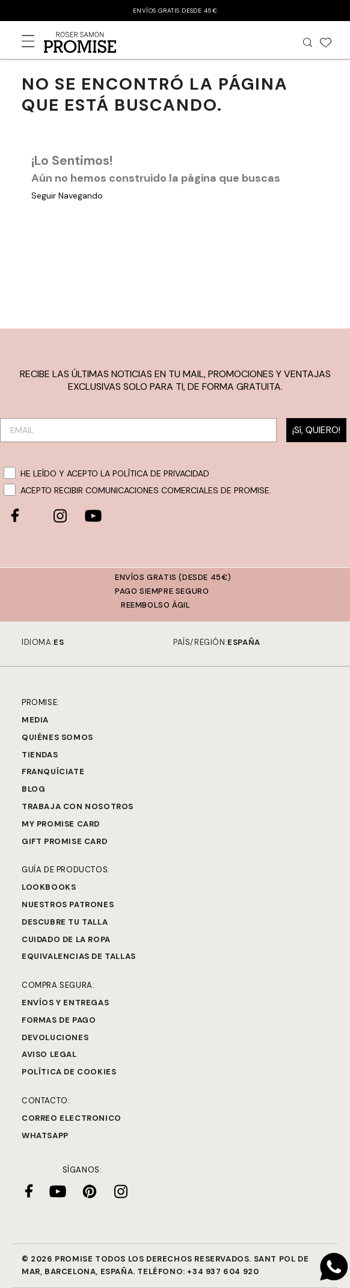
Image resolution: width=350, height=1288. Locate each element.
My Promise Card (61, 824)
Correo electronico (71, 1118)
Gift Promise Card (64, 841)
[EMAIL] (138, 430)
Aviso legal (49, 1054)
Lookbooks (49, 887)
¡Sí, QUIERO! (316, 430)
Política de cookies (69, 1072)
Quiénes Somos (57, 737)
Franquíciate (53, 771)
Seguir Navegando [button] (67, 195)
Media (35, 720)
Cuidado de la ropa (66, 939)
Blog (33, 789)
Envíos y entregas (65, 1002)
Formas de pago (59, 1020)
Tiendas (40, 755)
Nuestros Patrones (68, 904)
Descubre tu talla (65, 922)
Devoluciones (55, 1037)
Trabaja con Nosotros (78, 806)
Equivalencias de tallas (79, 956)
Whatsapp (45, 1135)
